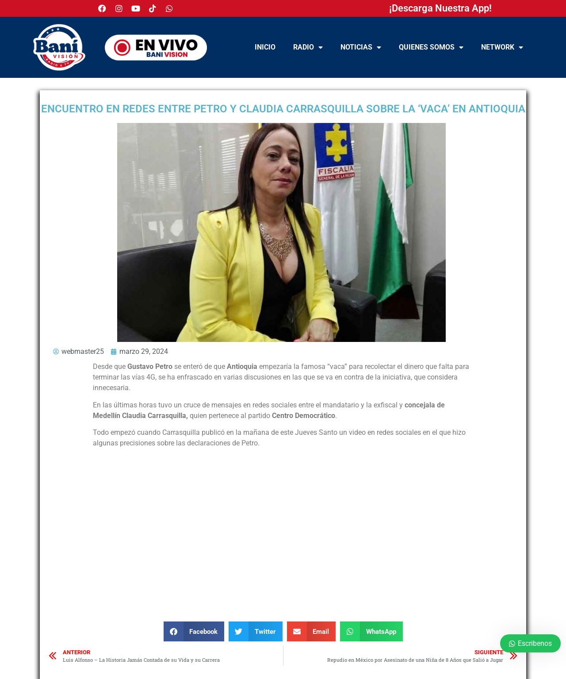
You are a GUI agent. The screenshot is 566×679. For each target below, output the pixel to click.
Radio (308, 47)
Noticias (360, 47)
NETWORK (502, 47)
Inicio (265, 47)
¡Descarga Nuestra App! (440, 8)
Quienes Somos (431, 47)
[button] (194, 631)
